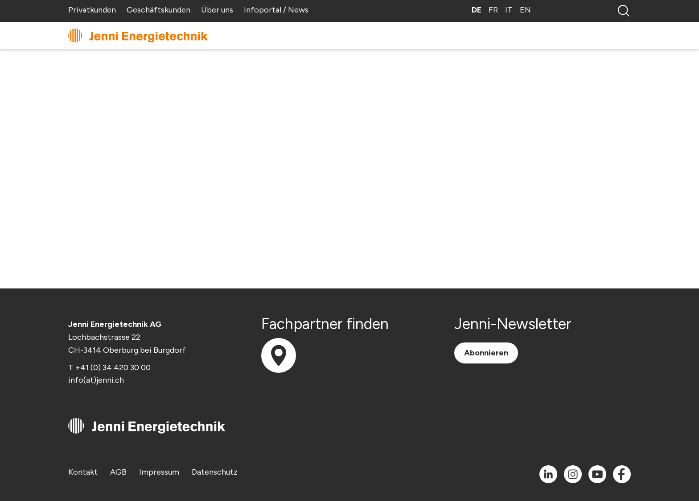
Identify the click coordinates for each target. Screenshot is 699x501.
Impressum (159, 472)
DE (476, 10)
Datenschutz (215, 472)
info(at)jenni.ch (96, 380)
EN (525, 10)
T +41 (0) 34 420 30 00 (109, 367)
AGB (118, 472)
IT (509, 10)
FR (493, 10)
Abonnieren (486, 353)
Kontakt (83, 472)
